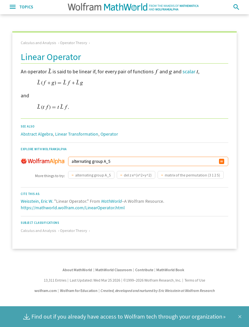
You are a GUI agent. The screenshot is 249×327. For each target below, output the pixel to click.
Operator (109, 134)
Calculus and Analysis (38, 42)
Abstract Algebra (37, 134)
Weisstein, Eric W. (37, 201)
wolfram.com (45, 290)
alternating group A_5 (93, 175)
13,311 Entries (55, 280)
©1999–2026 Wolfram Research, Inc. (152, 280)
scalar (189, 71)
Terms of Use (194, 280)
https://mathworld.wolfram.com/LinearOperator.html (73, 208)
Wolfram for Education (79, 290)
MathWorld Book (170, 269)
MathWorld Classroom (113, 269)
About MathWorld (77, 269)
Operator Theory (73, 42)
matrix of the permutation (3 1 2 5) (192, 175)
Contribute (144, 269)
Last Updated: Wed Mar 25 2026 (95, 280)
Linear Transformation (76, 134)
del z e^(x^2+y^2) (138, 175)
